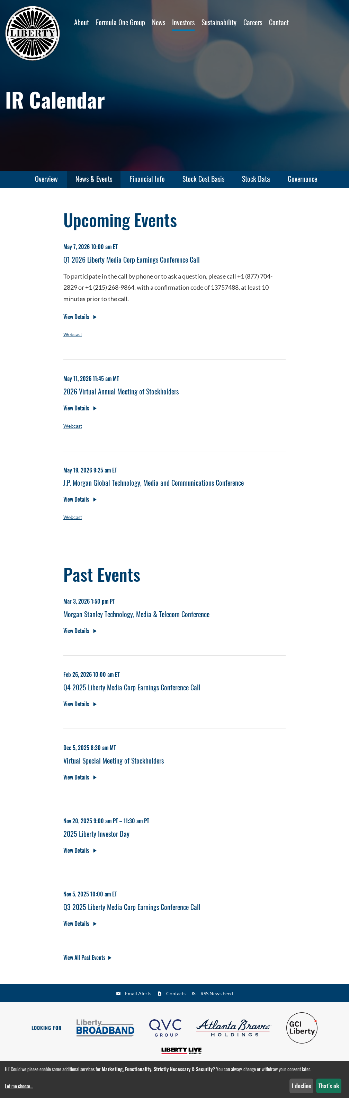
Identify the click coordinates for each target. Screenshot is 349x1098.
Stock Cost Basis (203, 178)
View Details (76, 319)
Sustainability (219, 22)
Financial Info (147, 178)
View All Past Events (84, 960)
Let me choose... (19, 1086)
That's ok (329, 1086)
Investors (183, 22)
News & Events (93, 178)
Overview (46, 178)
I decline (301, 1086)
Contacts (176, 993)
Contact (279, 22)
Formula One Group (120, 22)
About (81, 22)
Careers (252, 22)
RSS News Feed (216, 993)
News (158, 22)
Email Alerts (138, 993)
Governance (302, 178)
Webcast (72, 337)
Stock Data (256, 178)
